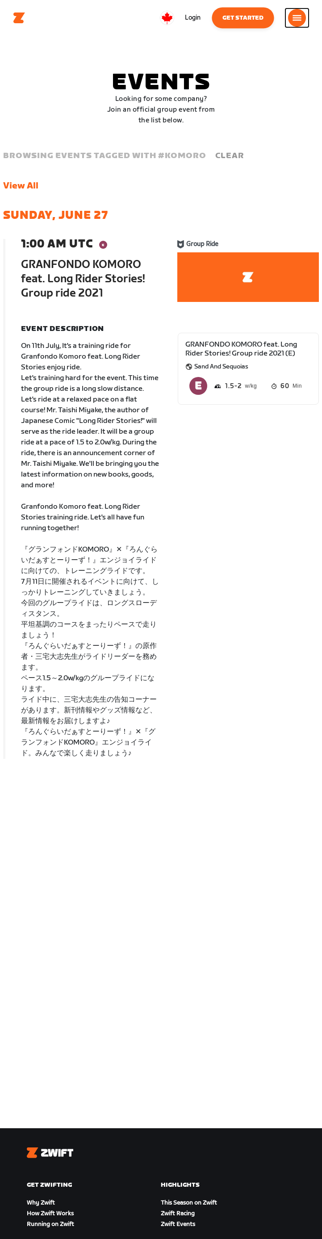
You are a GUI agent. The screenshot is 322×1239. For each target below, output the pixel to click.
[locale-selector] (167, 18)
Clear (229, 155)
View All (20, 185)
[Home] (19, 18)
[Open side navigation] (297, 17)
